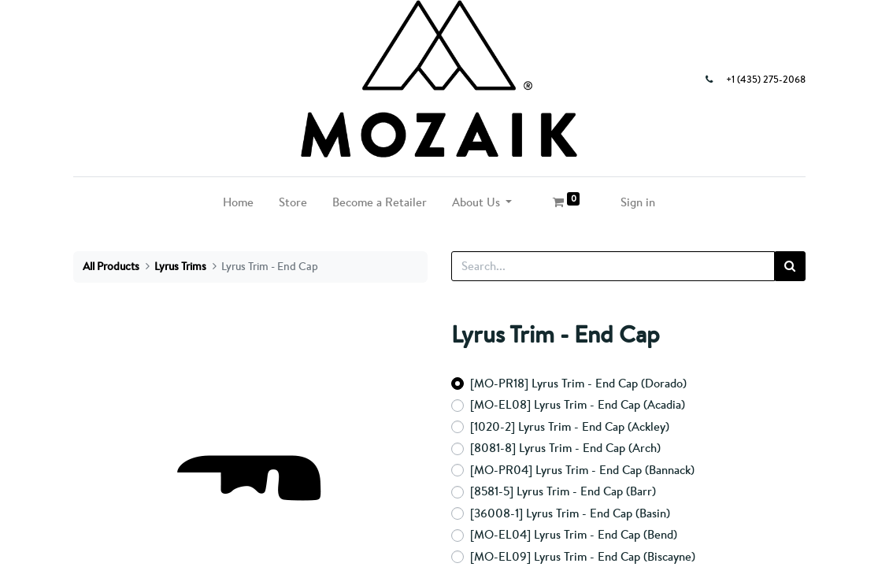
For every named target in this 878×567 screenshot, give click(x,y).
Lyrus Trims (180, 266)
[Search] (790, 266)
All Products (111, 266)
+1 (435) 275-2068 (766, 79)
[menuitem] (238, 202)
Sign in (638, 202)
